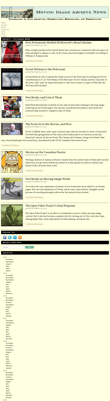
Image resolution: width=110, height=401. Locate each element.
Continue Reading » (34, 61)
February (9, 294)
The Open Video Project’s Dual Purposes (50, 206)
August (8, 264)
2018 (5, 341)
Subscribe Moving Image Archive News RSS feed (20, 237)
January (9, 316)
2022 (5, 257)
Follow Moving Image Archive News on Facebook (5, 237)
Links (3, 32)
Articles (4, 25)
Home (3, 23)
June (7, 266)
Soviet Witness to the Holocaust (45, 69)
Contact (4, 36)
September (10, 262)
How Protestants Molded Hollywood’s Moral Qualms (58, 43)
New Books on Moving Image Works (47, 179)
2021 (5, 273)
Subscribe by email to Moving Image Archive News (15, 237)
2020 (5, 296)
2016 (5, 400)
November (9, 278)
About (3, 34)
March (8, 271)
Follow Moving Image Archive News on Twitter (10, 237)
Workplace (5, 29)
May (7, 312)
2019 (5, 318)
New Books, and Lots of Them (43, 97)
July (7, 284)
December (9, 260)
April (8, 269)
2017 (5, 370)
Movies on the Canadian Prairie (45, 152)
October (9, 303)
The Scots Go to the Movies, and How (48, 124)
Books (3, 27)
